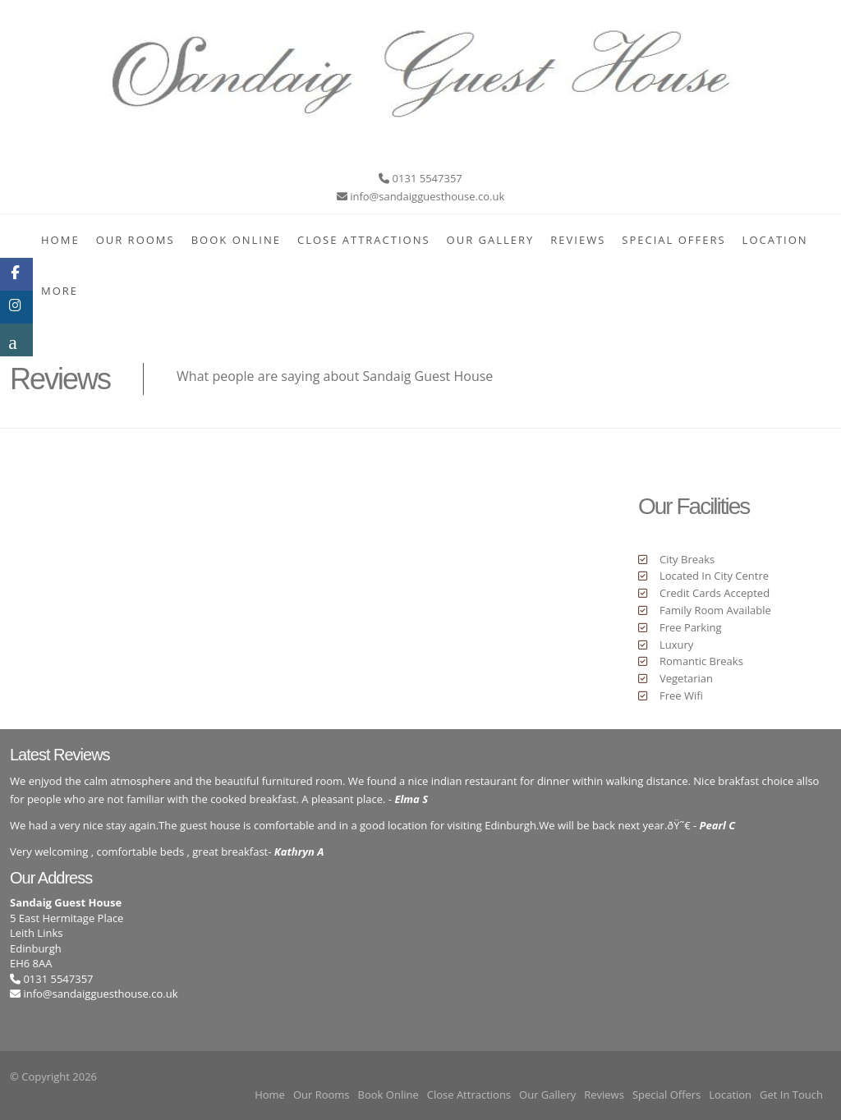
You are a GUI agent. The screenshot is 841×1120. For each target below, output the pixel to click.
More (59, 290)
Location (775, 239)
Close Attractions (363, 239)
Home (60, 239)
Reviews (577, 239)
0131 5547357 (52, 978)
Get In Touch (791, 1094)
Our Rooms (135, 239)
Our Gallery (491, 239)
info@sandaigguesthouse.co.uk (100, 993)
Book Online (236, 239)
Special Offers (673, 239)
